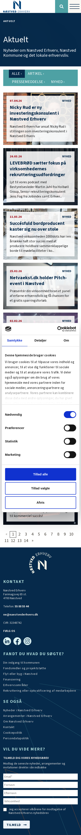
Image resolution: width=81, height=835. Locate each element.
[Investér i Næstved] (20, 674)
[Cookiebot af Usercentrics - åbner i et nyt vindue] (57, 329)
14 (26, 541)
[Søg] (61, 6)
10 (71, 534)
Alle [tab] (17, 73)
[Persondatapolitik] (12, 733)
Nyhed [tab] (58, 82)
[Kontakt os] (8, 727)
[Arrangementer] (27, 716)
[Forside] (27, 6)
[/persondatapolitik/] (16, 738)
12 (13, 541)
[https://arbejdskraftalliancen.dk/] (39, 691)
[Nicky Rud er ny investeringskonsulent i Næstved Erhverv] (40, 118)
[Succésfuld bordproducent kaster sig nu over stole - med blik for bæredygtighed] (40, 234)
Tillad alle (40, 474)
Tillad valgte (40, 488)
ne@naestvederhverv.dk (20, 615)
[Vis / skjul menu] (74, 6)
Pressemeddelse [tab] (28, 82)
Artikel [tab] (36, 73)
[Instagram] (27, 641)
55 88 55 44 (22, 606)
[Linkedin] (7, 641)
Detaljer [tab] (41, 340)
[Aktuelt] (23, 710)
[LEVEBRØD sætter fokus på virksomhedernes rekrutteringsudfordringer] (40, 176)
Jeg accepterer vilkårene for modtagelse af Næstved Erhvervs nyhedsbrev (37, 811)
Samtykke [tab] (14, 340)
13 (19, 541)
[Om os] (18, 722)
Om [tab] (66, 340)
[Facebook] (17, 641)
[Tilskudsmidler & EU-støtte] (24, 668)
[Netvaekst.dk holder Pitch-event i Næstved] (40, 286)
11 (6, 541)
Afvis (40, 502)
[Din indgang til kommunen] (21, 663)
